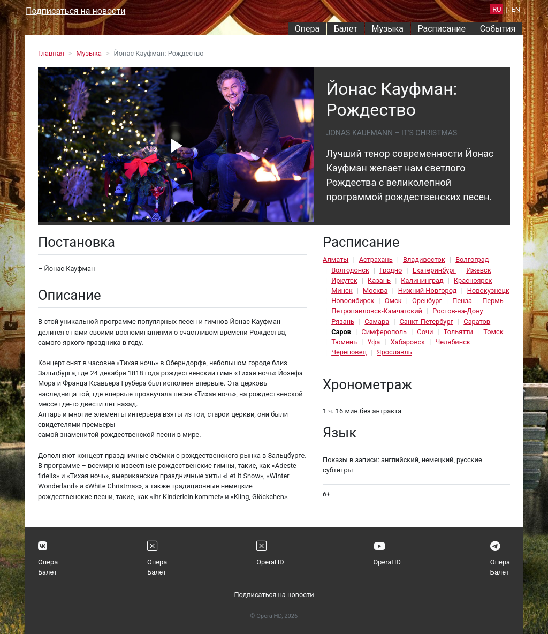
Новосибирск (352, 301)
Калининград (422, 280)
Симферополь (384, 332)
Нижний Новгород (427, 290)
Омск (393, 301)
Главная (51, 53)
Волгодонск (350, 270)
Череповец (349, 352)
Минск (342, 290)
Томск (493, 332)
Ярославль (394, 352)
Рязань (342, 322)
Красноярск (473, 280)
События (498, 29)
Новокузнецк (488, 290)
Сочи (425, 332)
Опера (307, 29)
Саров (341, 332)
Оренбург (427, 301)
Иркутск (344, 280)
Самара (376, 322)
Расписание (442, 29)
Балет (345, 29)
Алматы (335, 259)
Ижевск (478, 270)
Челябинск (452, 342)
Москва (375, 290)
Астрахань (376, 259)
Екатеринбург (434, 270)
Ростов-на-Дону (457, 311)
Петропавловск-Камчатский (376, 311)
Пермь (493, 301)
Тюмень (344, 342)
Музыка (387, 29)
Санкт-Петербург (426, 322)
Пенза (462, 301)
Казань (379, 280)
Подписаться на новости (75, 11)
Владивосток (424, 259)
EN (516, 9)
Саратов (476, 322)
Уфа (373, 342)
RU (496, 9)
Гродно (390, 270)
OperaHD (270, 562)
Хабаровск (408, 342)
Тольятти (458, 332)
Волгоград (472, 259)
